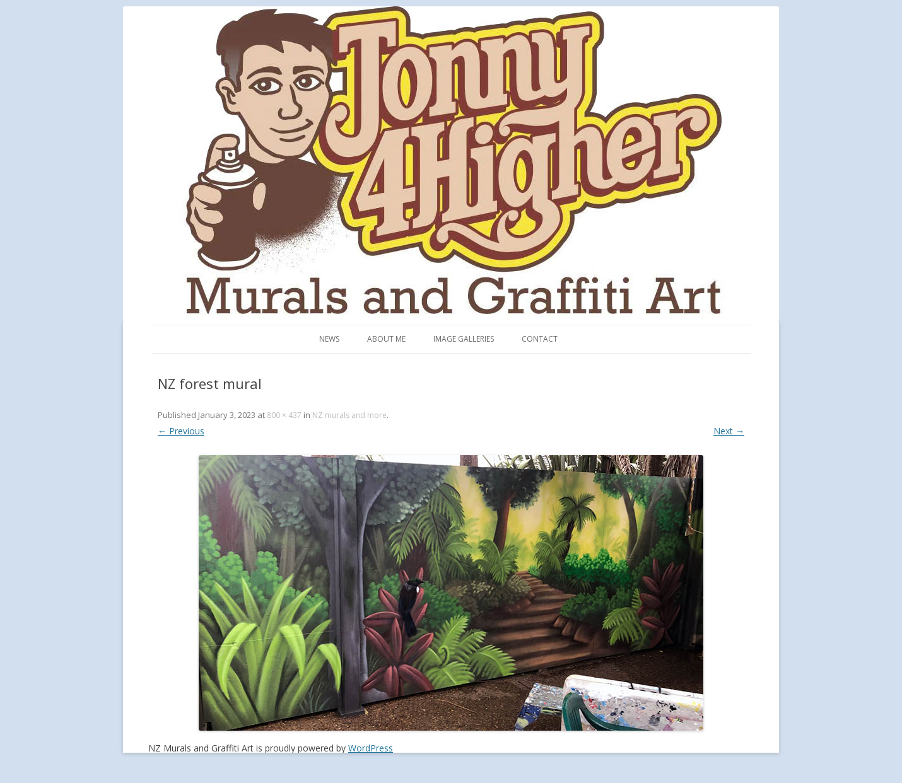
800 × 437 (284, 415)
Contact (540, 339)
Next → (728, 431)
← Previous (181, 431)
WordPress (370, 748)
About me (386, 339)
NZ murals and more (349, 415)
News (329, 339)
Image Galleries (463, 339)
